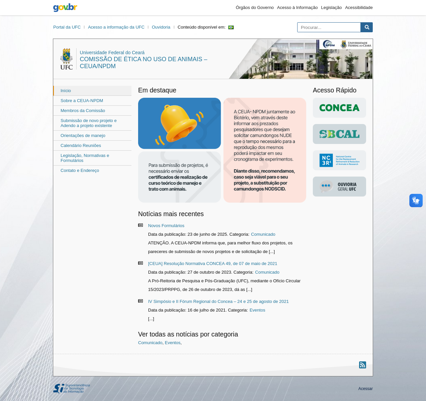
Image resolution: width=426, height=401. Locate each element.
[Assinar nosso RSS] (362, 364)
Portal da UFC (67, 27)
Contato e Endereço (80, 170)
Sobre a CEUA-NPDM (82, 100)
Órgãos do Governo (255, 7)
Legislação (331, 7)
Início (66, 90)
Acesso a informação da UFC (116, 27)
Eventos (257, 310)
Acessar (365, 388)
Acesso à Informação (297, 7)
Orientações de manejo (83, 135)
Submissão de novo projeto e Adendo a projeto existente (88, 123)
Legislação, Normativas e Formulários (85, 158)
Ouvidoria (161, 27)
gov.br (65, 7)
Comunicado (263, 234)
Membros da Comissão (83, 110)
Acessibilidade (359, 7)
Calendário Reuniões (81, 145)
